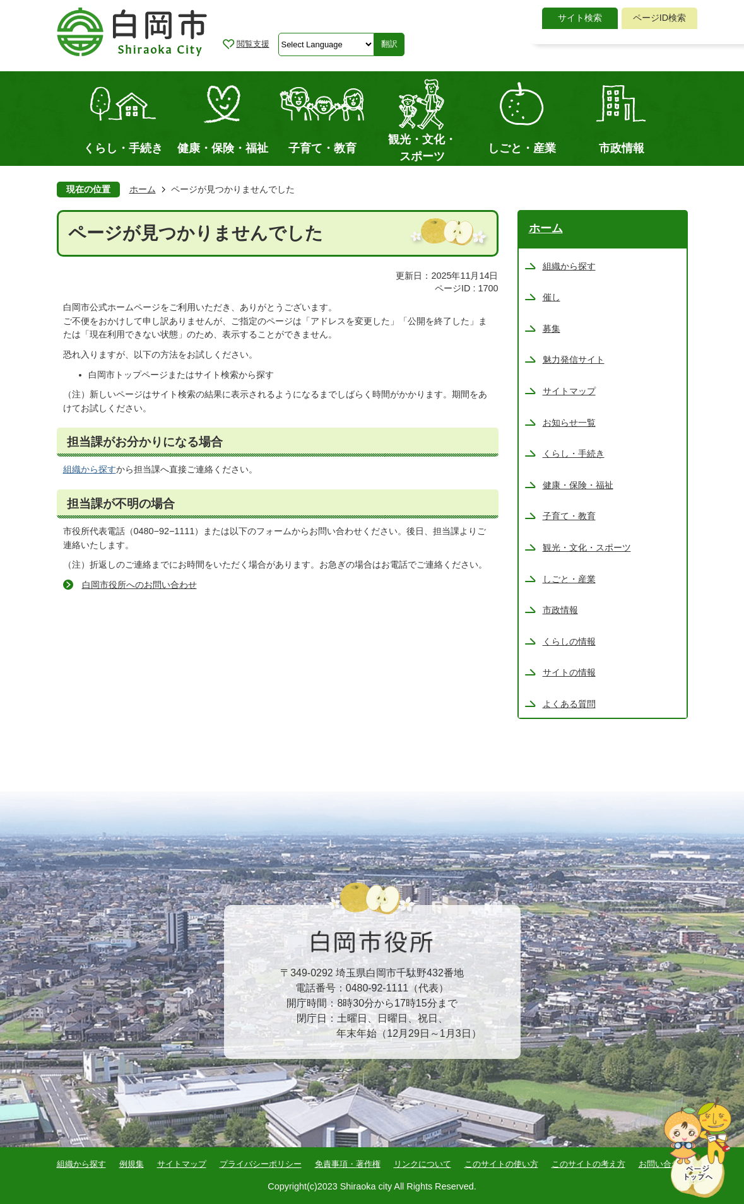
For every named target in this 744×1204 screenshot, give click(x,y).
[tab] (580, 18)
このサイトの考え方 (588, 1164)
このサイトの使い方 (501, 1164)
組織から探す (89, 469)
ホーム (142, 189)
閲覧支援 (253, 44)
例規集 (131, 1164)
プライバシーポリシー (261, 1164)
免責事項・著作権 (348, 1164)
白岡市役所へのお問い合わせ (139, 585)
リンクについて (422, 1164)
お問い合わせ (663, 1164)
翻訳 (389, 44)
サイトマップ (181, 1164)
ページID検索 (659, 18)
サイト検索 (580, 18)
